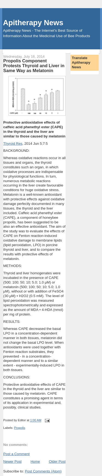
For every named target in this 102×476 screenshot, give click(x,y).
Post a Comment (16, 454)
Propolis (19, 427)
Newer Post (12, 461)
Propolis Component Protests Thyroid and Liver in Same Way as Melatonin (33, 65)
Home (35, 461)
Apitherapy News (33, 22)
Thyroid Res (12, 143)
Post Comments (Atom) (43, 471)
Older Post (57, 461)
